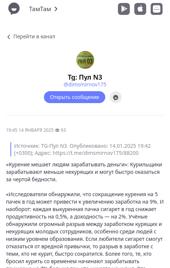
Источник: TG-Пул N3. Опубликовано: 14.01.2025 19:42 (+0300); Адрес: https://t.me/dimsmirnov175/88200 (82, 149)
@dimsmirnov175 (85, 84)
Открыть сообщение (74, 97)
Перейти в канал (30, 36)
